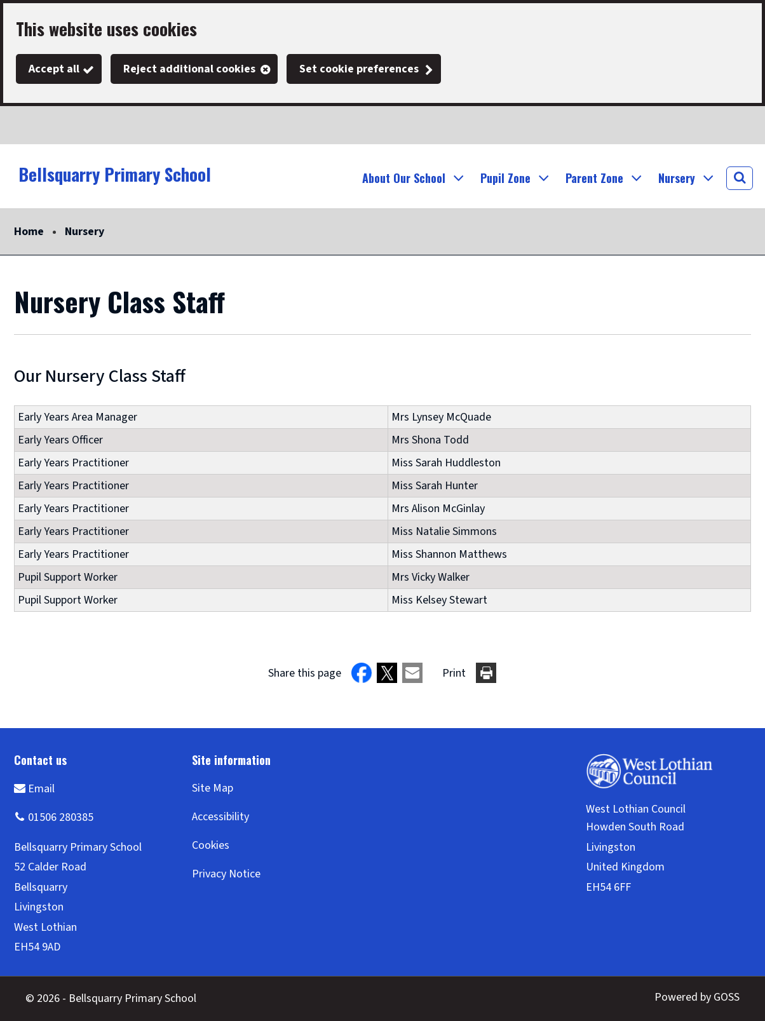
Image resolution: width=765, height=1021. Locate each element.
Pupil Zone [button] (505, 178)
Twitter (25, 125)
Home (29, 232)
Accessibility (220, 817)
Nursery (84, 232)
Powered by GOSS (697, 997)
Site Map (212, 788)
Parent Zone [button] (594, 178)
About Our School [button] (403, 178)
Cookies (210, 845)
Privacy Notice (226, 874)
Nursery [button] (676, 178)
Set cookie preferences (359, 69)
